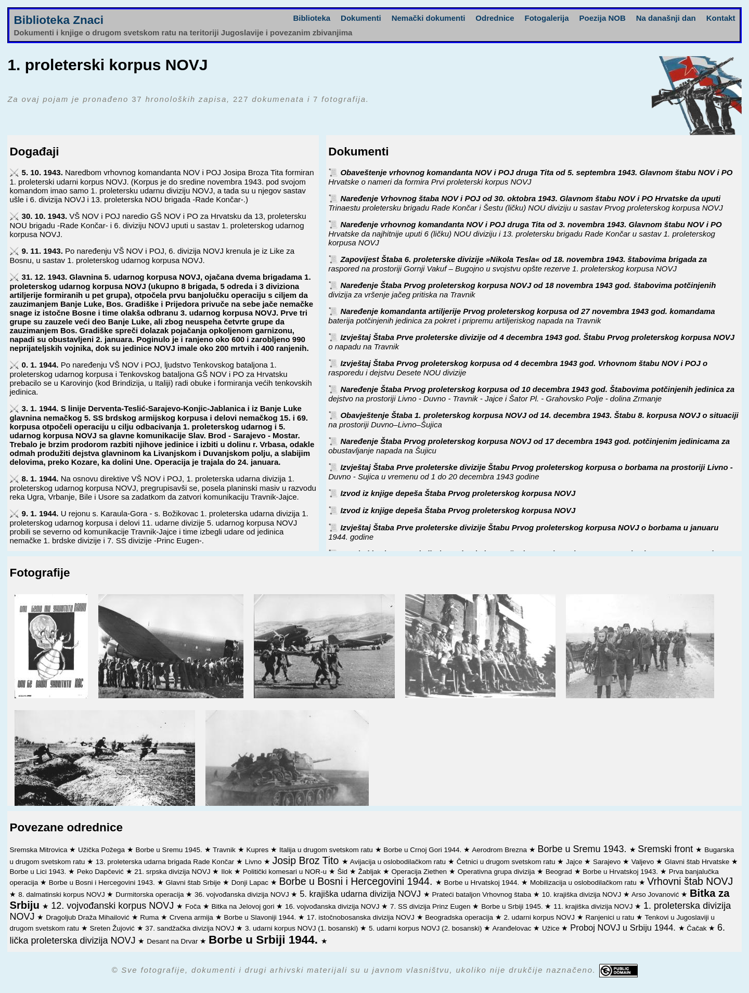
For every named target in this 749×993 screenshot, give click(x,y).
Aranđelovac (512, 928)
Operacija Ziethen (420, 872)
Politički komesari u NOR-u (286, 872)
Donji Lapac (250, 882)
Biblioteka (311, 18)
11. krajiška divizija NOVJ (594, 906)
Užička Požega (102, 850)
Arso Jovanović (656, 894)
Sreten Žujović (112, 928)
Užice (552, 928)
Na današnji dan (666, 18)
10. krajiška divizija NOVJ (582, 894)
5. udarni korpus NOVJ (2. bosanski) (426, 928)
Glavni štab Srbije (194, 882)
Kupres (258, 850)
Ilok (227, 872)
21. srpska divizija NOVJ (173, 872)
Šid (343, 872)
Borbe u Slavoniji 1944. (261, 917)
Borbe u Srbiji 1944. (265, 939)
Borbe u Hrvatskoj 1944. (483, 882)
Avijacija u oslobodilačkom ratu (399, 862)
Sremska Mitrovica (39, 850)
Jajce (575, 862)
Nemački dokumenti (429, 18)
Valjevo (643, 862)
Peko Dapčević (101, 872)
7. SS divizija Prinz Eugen (431, 906)
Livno (254, 862)
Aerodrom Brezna (500, 850)
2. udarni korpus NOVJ (539, 917)
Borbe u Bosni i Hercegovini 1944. (357, 881)
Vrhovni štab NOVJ (690, 881)
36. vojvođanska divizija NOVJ (243, 894)
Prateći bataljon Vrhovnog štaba (482, 894)
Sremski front (666, 849)
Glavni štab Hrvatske (698, 862)
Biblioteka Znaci (59, 20)
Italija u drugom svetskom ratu (327, 850)
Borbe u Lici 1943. (38, 872)
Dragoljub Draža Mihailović (88, 917)
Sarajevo (608, 862)
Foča (194, 906)
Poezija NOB (602, 18)
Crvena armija (192, 917)
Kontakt (720, 18)
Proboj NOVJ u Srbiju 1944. (624, 927)
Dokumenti (361, 18)
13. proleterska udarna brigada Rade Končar (166, 862)
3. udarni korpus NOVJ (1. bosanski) (302, 928)
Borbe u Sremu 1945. (170, 850)
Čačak (697, 928)
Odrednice (494, 18)
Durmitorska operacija (150, 894)
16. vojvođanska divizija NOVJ (333, 906)
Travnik (225, 850)
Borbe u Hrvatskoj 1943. (621, 872)
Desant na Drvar (173, 941)
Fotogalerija (547, 18)
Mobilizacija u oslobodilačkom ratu (584, 882)
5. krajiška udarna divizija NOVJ (361, 893)
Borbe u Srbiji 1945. (513, 906)
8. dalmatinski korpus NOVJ (62, 894)
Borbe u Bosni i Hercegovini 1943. (103, 882)
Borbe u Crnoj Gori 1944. (423, 850)
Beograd (560, 872)
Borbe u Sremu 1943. (583, 849)
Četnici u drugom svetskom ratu (507, 862)
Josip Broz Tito (306, 860)
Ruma (150, 917)
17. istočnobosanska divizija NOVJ (362, 917)
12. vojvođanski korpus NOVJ (113, 905)
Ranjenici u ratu (611, 917)
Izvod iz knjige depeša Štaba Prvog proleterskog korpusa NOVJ (457, 493)
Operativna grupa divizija (497, 872)
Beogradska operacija (460, 917)
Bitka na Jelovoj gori (244, 906)
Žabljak (370, 872)
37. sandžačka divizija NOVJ (190, 928)
